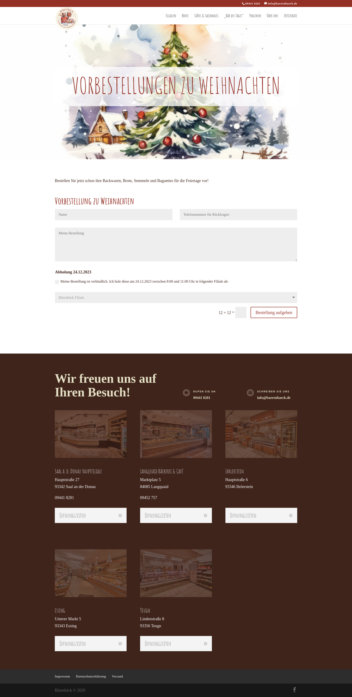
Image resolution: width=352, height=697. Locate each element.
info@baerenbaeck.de (273, 398)
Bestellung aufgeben (273, 312)
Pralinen (255, 15)
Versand (117, 676)
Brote (185, 15)
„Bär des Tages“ (234, 15)
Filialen (171, 15)
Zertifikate (290, 15)
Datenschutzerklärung (91, 676)
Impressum (62, 676)
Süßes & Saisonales (206, 15)
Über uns (272, 15)
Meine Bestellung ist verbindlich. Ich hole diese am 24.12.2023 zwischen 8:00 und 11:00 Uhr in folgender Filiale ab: (142, 281)
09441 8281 (201, 398)
